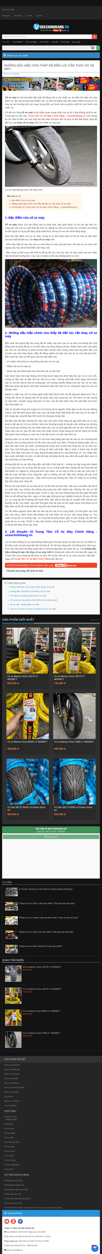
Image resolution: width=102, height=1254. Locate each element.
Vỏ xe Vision (9, 1151)
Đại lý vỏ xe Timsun (11, 1101)
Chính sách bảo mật (12, 1194)
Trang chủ (6, 16)
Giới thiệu (8, 1124)
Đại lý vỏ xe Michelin (12, 1069)
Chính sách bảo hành (13, 1203)
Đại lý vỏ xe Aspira (11, 1091)
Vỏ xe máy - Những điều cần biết (24, 604)
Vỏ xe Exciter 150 (11, 1142)
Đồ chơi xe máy (8, 10)
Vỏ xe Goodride (10, 1105)
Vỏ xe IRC (8, 1137)
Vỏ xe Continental (11, 1164)
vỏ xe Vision (44, 42)
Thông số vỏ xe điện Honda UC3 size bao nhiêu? (40, 946)
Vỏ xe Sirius (9, 1146)
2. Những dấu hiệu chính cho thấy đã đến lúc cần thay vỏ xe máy (40, 203)
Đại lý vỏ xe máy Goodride (14, 1087)
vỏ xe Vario (65, 42)
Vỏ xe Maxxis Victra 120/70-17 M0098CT (41, 966)
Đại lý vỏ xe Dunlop (11, 1073)
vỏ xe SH (54, 42)
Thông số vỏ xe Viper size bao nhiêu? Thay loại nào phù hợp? (46, 931)
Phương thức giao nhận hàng (16, 1189)
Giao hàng (18, 16)
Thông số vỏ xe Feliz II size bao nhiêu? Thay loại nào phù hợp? (47, 903)
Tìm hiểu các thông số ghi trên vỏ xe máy (28, 596)
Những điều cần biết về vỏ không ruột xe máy (30, 591)
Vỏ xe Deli (8, 1169)
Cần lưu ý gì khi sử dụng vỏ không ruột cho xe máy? (33, 609)
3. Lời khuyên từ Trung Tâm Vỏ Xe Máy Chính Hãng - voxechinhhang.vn (43, 207)
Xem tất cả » (95, 620)
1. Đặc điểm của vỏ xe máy (22, 200)
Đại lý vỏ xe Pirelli (11, 1078)
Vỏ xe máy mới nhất (11, 1064)
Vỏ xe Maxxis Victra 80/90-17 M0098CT (41, 1010)
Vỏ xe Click (9, 1155)
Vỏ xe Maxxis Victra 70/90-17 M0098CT (41, 1032)
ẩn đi (18, 196)
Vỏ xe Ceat (9, 1128)
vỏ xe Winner (18, 42)
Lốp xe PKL (8, 1096)
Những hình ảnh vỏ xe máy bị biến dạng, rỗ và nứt (32, 587)
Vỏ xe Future (9, 1160)
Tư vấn (29, 16)
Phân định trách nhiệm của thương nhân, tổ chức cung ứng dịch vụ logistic (33, 1207)
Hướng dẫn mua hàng (13, 1180)
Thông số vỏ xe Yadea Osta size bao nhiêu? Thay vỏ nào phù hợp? (48, 917)
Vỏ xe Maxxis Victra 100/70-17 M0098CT (41, 988)
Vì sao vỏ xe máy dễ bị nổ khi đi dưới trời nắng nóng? (34, 600)
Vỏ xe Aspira (9, 1133)
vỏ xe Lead (76, 42)
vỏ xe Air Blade (31, 42)
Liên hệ (39, 16)
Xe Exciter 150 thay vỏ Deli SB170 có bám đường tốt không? (46, 889)
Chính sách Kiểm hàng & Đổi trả (17, 1198)
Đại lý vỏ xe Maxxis (11, 1082)
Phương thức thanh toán (14, 1185)
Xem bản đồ (51, 836)
